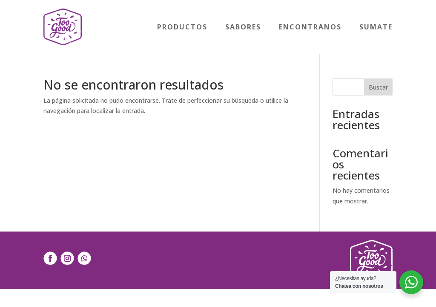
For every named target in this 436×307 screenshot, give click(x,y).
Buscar (378, 87)
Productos (182, 27)
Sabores (243, 27)
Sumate (376, 27)
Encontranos (310, 27)
